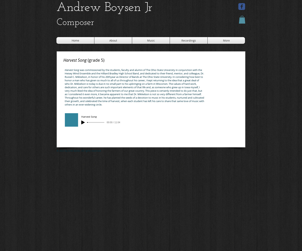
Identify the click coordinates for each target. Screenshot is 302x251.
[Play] (83, 122)
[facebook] (241, 6)
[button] (242, 20)
